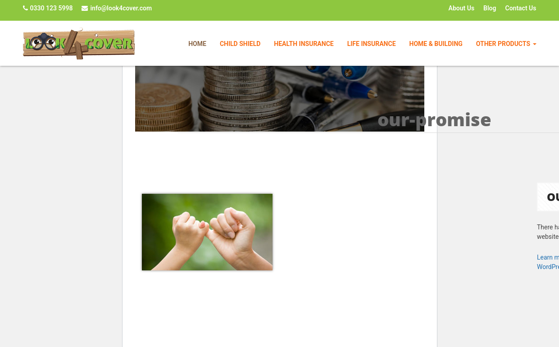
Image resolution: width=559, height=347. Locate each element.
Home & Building (436, 43)
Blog (489, 8)
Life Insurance (371, 43)
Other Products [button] (506, 43)
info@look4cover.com (117, 8)
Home (197, 43)
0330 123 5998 (48, 8)
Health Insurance (303, 43)
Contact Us (520, 8)
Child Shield (240, 43)
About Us (462, 8)
